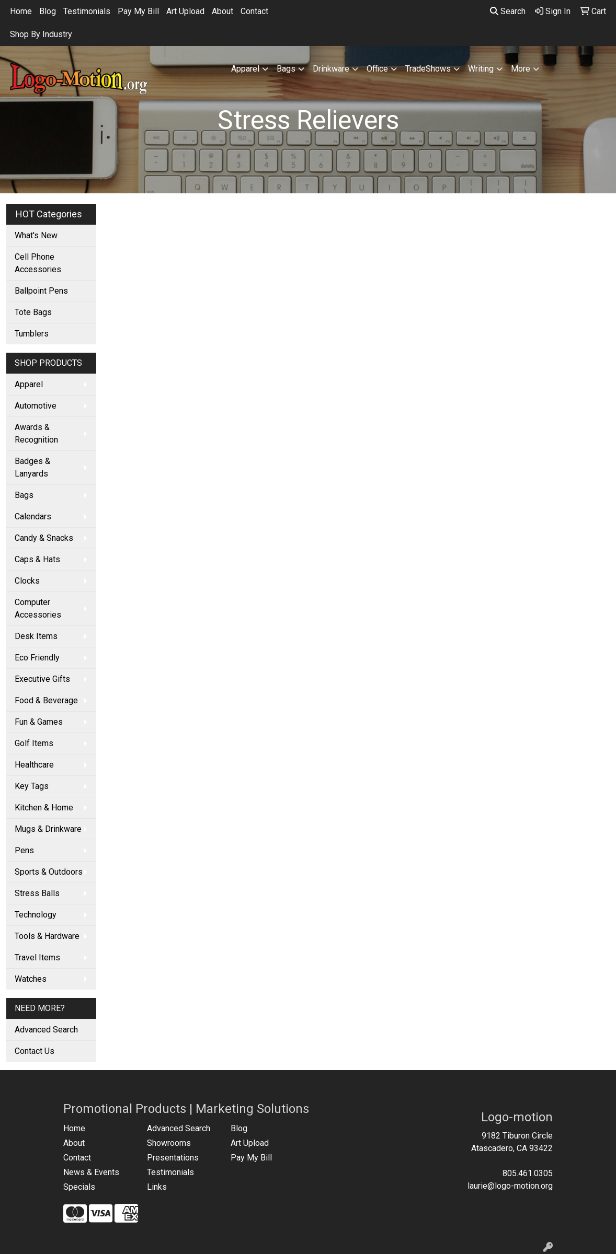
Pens (24, 850)
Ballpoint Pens (41, 291)
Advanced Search (46, 1030)
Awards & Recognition (36, 433)
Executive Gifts (42, 679)
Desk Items (36, 636)
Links (157, 1187)
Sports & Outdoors (49, 872)
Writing (481, 69)
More (520, 69)
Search (508, 11)
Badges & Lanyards (32, 467)
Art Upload (185, 11)
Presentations (173, 1158)
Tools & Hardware (47, 936)
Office (377, 69)
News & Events (91, 1172)
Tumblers (32, 334)
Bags (286, 69)
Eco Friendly (37, 658)
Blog (47, 11)
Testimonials (86, 11)
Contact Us (34, 1051)
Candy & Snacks (44, 538)
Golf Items (34, 743)
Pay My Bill (138, 11)
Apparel (245, 69)
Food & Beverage (46, 700)
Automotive (35, 406)
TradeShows (428, 69)
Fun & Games (39, 722)
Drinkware (331, 69)
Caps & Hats (37, 559)
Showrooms (169, 1143)
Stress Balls (37, 893)
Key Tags (32, 786)
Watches (31, 979)
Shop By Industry (41, 34)
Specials (79, 1187)
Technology (35, 915)
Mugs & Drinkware (48, 829)
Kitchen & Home (44, 807)
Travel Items (37, 957)
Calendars (33, 516)
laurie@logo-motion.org (510, 1186)
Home (21, 11)
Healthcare (34, 765)
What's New (36, 235)
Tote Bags (33, 312)
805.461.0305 (528, 1173)
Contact (254, 11)
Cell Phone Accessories (38, 263)
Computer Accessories (38, 608)
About (222, 11)
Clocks (27, 581)
